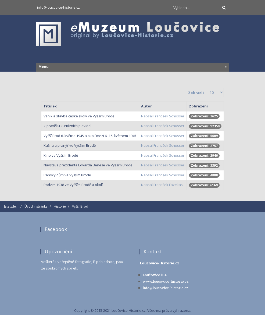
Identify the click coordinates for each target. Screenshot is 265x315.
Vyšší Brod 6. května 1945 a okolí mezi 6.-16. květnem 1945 (90, 135)
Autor (146, 106)
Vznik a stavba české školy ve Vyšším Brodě (79, 116)
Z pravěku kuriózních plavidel (67, 125)
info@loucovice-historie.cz (58, 7)
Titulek (50, 106)
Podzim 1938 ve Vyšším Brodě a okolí (73, 184)
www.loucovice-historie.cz (166, 281)
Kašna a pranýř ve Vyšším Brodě (70, 145)
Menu (132, 66)
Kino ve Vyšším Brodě (61, 155)
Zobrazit (196, 92)
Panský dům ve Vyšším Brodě (67, 175)
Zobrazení (198, 106)
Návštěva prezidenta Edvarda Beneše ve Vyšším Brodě (88, 165)
